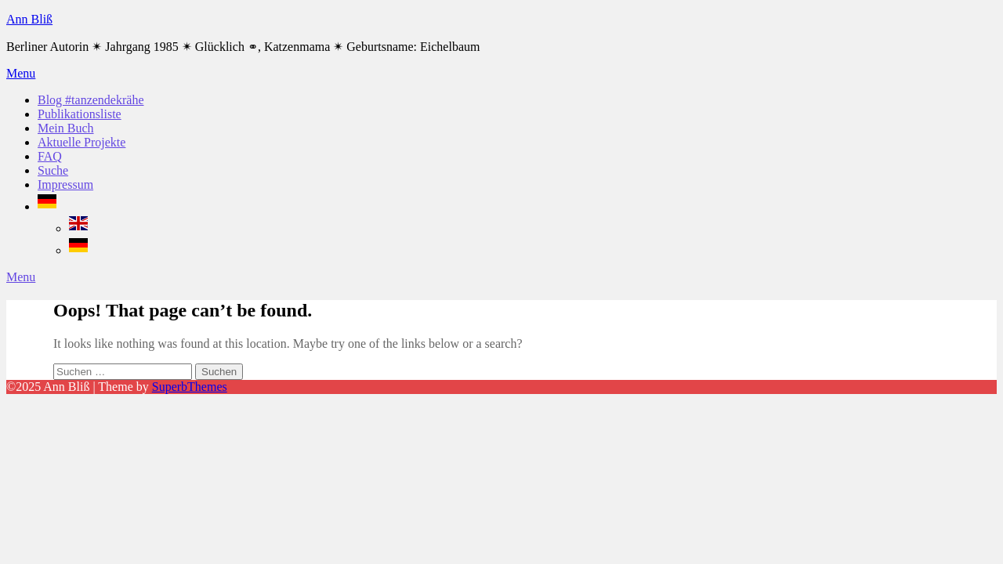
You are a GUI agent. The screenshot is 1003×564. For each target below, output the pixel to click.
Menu (20, 73)
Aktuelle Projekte (81, 142)
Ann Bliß (29, 19)
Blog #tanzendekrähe (91, 100)
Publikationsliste (79, 114)
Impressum (65, 184)
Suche (53, 170)
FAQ (50, 156)
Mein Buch (66, 128)
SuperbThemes (189, 386)
